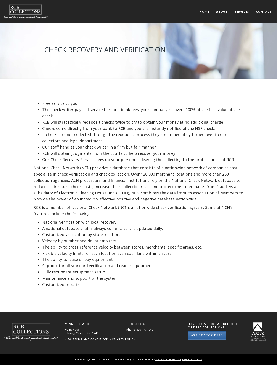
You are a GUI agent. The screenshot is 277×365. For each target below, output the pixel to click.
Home (204, 11)
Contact (264, 11)
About (222, 11)
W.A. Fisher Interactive (168, 359)
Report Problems (192, 359)
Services (242, 11)
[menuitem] (204, 8)
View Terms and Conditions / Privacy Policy (100, 339)
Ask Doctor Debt (207, 335)
